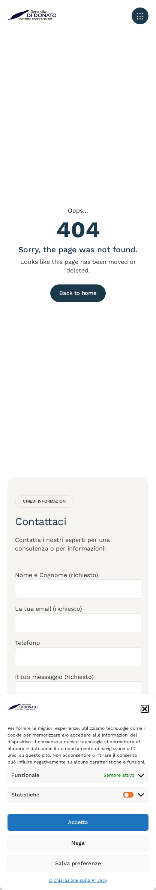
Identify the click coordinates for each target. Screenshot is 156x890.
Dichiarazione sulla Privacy (78, 880)
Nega (78, 842)
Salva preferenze (78, 863)
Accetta (78, 822)
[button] (144, 709)
